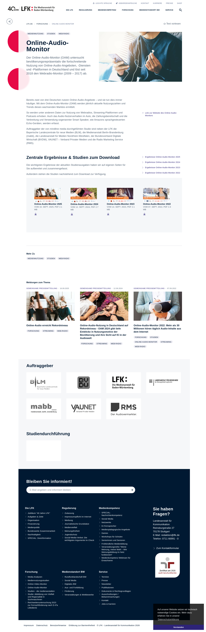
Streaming (49, 331)
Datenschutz (42, 625)
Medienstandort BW (73, 572)
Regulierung (69, 508)
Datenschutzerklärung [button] (168, 619)
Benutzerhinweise (58, 625)
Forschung (34, 331)
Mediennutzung (36, 34)
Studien (51, 34)
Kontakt (145, 3)
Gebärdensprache (126, 3)
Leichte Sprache (102, 3)
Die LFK (29, 508)
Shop (179, 3)
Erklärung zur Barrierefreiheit (82, 625)
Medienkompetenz (109, 508)
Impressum (29, 625)
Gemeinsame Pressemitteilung (42, 288)
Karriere (157, 3)
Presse (169, 3)
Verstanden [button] (178, 627)
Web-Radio (64, 34)
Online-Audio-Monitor (146, 342)
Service (103, 572)
